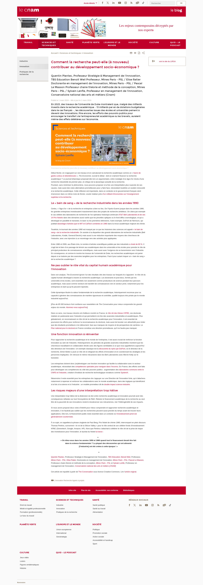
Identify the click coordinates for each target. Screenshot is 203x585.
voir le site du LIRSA (167, 61)
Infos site (72, 490)
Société (96, 524)
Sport (95, 544)
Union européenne (63, 529)
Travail (24, 500)
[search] (162, 3)
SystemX (124, 373)
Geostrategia (61, 537)
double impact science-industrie (117, 384)
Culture (24, 552)
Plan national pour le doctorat (63, 328)
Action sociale (98, 537)
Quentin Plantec (57, 457)
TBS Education (114, 457)
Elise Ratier (71, 460)
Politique (96, 529)
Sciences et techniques (70, 53)
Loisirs (22, 561)
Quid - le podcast (66, 552)
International (61, 533)
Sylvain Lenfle (119, 463)
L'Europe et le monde (68, 524)
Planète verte (28, 524)
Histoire (23, 568)
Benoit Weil (125, 457)
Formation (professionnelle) (31, 512)
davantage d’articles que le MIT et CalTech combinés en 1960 (82, 224)
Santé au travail (99, 509)
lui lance (99, 432)
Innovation (88, 53)
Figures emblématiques (29, 565)
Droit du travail (26, 505)
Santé (95, 500)
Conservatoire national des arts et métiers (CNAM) (95, 466)
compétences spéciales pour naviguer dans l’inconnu (96, 366)
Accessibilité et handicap (103, 540)
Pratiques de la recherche (27, 73)
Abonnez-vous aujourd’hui (76, 307)
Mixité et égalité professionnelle (32, 509)
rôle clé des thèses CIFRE (118, 313)
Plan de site (86, 490)
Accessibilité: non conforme (107, 490)
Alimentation (98, 512)
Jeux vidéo (24, 558)
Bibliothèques (128, 490)
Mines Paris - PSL (58, 460)
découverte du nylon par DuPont (112, 349)
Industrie (24, 61)
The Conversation (85, 472)
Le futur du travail (27, 516)
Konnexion (21, 582)
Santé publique (99, 505)
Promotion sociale (100, 533)
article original (130, 472)
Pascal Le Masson (135, 460)
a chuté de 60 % (135, 244)
